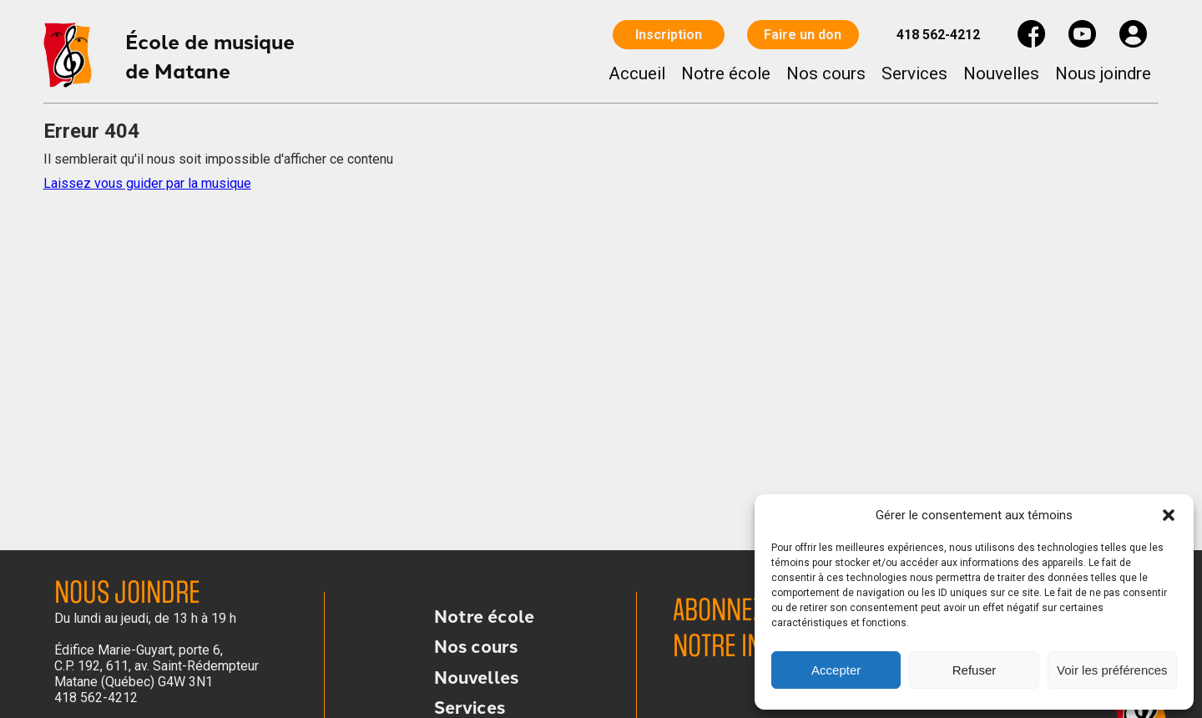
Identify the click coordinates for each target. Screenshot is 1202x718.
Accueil (637, 73)
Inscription (668, 35)
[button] (1168, 515)
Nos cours (826, 73)
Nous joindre (1103, 73)
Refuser (974, 670)
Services (914, 73)
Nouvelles (1001, 73)
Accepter (836, 670)
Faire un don (803, 35)
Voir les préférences (1112, 670)
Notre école (725, 73)
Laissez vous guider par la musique (147, 183)
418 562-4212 (938, 35)
